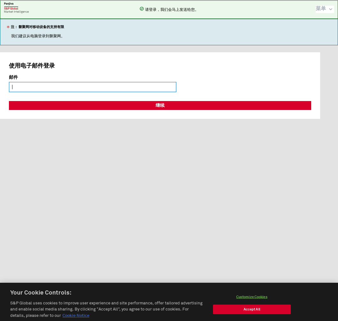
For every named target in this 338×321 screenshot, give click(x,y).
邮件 (13, 77)
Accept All (252, 311)
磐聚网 (16, 7)
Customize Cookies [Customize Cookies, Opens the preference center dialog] (252, 298)
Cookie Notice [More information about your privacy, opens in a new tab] (75, 318)
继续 (160, 105)
